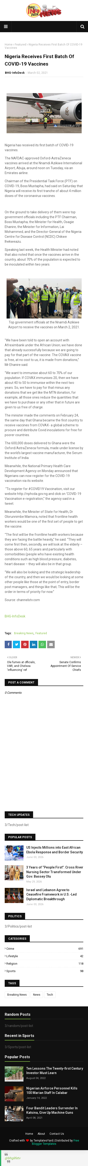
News (36, 994)
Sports (44, 971)
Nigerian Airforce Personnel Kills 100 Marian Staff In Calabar (51, 1090)
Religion (44, 963)
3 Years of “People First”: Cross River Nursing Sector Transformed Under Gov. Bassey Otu (54, 871)
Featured (20, 44)
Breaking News (24, 633)
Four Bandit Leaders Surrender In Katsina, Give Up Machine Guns (52, 1110)
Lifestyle (44, 956)
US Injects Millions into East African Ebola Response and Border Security (54, 850)
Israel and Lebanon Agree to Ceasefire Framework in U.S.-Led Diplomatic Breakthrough (51, 894)
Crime (44, 948)
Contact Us (57, 1133)
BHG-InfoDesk (15, 72)
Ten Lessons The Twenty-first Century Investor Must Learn (54, 1071)
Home (8, 44)
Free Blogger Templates (55, 1142)
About (41, 1133)
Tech (50, 994)
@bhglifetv (12, 1158)
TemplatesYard (43, 1140)
